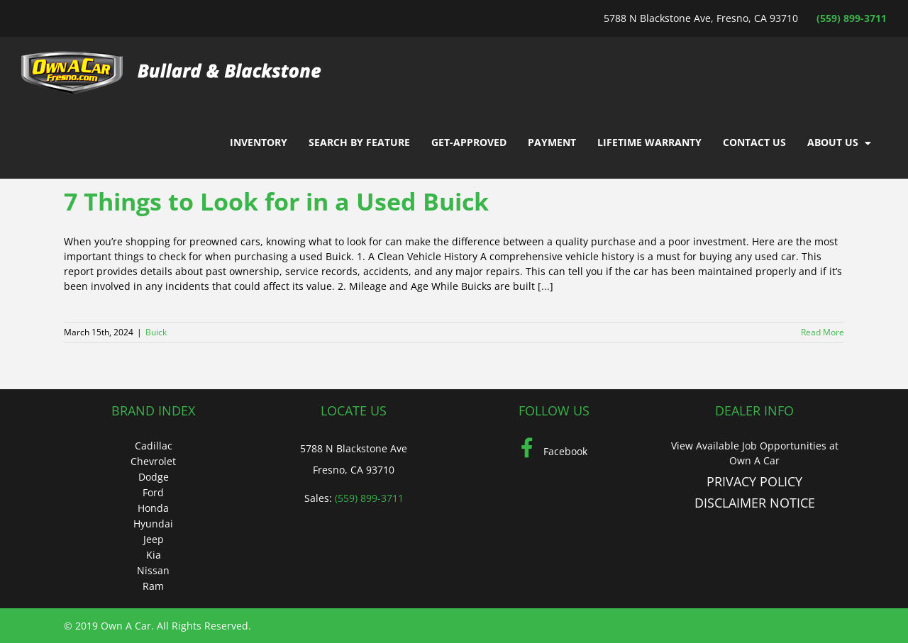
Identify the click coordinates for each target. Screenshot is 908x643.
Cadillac (153, 445)
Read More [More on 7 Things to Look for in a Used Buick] (822, 332)
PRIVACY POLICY (754, 481)
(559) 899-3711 (851, 18)
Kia (153, 554)
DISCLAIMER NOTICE (754, 502)
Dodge (153, 476)
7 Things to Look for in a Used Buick (276, 201)
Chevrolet (153, 461)
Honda (153, 508)
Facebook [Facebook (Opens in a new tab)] (554, 451)
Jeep (153, 539)
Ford (153, 492)
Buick (156, 332)
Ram (153, 586)
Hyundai (153, 523)
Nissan (153, 570)
